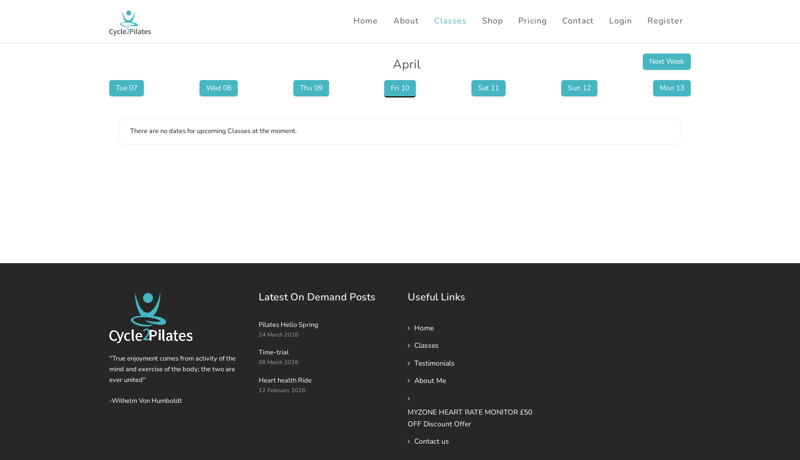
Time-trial (274, 352)
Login (620, 21)
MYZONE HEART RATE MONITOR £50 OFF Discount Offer (470, 417)
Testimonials (434, 363)
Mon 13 (672, 88)
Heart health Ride (285, 380)
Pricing (532, 21)
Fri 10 (400, 88)
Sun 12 (579, 88)
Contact (578, 21)
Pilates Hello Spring (288, 324)
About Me (430, 381)
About (406, 21)
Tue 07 (126, 88)
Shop (492, 21)
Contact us (431, 441)
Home (366, 21)
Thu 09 (311, 88)
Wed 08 (218, 88)
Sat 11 (488, 88)
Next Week (666, 61)
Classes (450, 21)
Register (665, 21)
